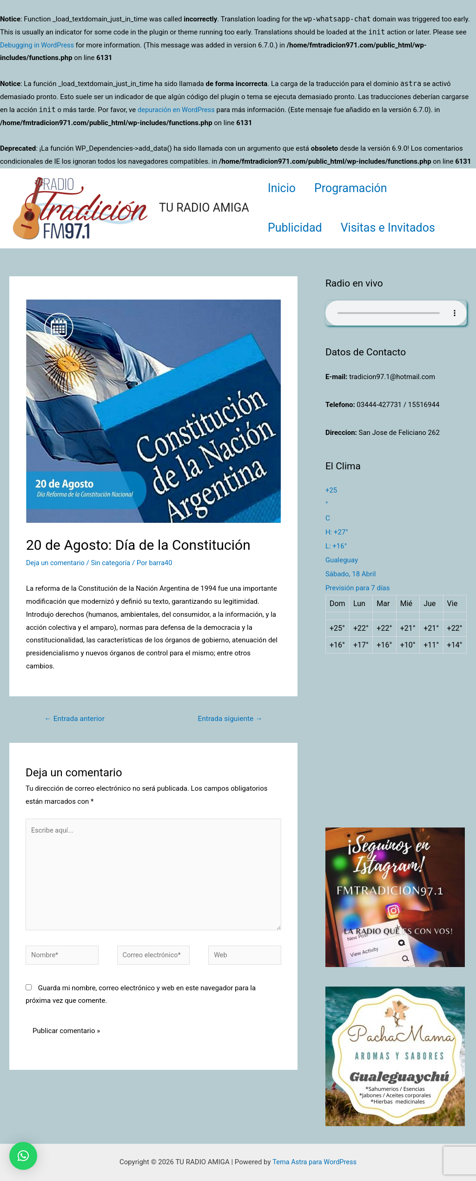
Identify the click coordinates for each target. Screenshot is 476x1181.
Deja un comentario (56, 563)
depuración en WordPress (177, 110)
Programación (357, 188)
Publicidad (297, 227)
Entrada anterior (76, 718)
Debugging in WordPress (38, 45)
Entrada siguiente (229, 718)
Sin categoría (113, 563)
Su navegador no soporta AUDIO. (396, 313)
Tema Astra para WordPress (314, 1162)
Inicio (284, 188)
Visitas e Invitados (395, 227)
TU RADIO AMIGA (204, 207)
